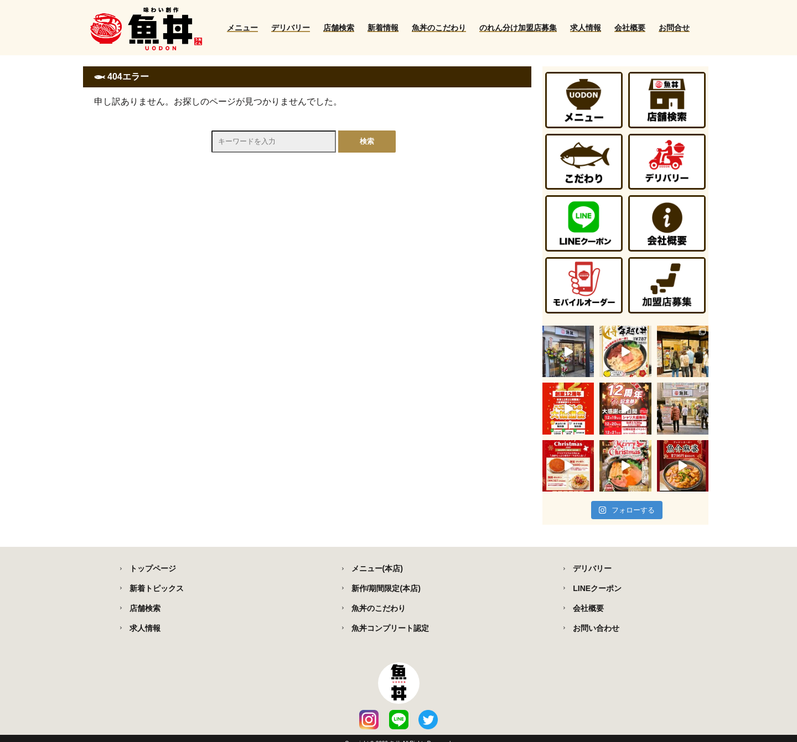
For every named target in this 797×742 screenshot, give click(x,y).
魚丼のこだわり (439, 27)
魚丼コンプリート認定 (390, 628)
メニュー (242, 27)
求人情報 (585, 27)
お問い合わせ (596, 628)
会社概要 (629, 27)
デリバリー (290, 27)
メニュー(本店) (377, 568)
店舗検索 (338, 27)
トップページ (153, 568)
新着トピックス (157, 588)
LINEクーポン (597, 588)
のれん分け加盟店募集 (518, 27)
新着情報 (383, 27)
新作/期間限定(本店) (386, 588)
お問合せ (674, 27)
